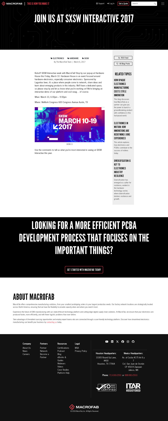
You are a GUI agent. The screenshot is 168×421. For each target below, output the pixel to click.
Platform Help (63, 373)
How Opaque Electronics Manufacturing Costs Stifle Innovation (121, 87)
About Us (27, 348)
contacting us (52, 322)
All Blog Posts (123, 64)
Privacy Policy (81, 351)
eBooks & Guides (61, 359)
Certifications (63, 348)
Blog (59, 354)
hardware (73, 58)
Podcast (61, 351)
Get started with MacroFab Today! (84, 270)
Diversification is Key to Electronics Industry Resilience (122, 168)
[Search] (142, 4)
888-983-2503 (131, 375)
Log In (110, 4)
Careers (26, 354)
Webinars (61, 364)
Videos (60, 367)
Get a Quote (123, 4)
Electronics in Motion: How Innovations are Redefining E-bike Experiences (122, 130)
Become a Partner (44, 356)
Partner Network (43, 349)
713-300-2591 (115, 375)
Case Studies (63, 370)
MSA (77, 348)
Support (100, 4)
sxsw (85, 58)
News (25, 351)
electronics (57, 58)
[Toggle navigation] (162, 3)
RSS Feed (123, 58)
